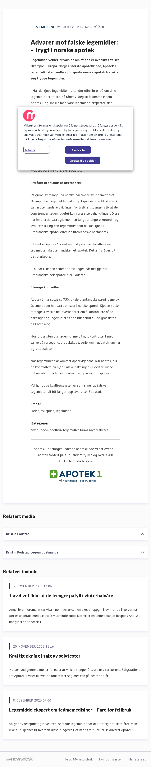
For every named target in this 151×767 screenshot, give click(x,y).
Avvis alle (78, 150)
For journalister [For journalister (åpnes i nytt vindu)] (110, 759)
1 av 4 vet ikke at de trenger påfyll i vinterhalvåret (62, 595)
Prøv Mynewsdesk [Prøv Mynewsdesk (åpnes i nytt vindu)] (79, 759)
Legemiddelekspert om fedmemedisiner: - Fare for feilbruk (70, 709)
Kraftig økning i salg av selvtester (44, 656)
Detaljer (29, 150)
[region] (75, 138)
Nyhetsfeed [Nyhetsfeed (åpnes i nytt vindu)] (137, 759)
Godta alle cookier (83, 160)
